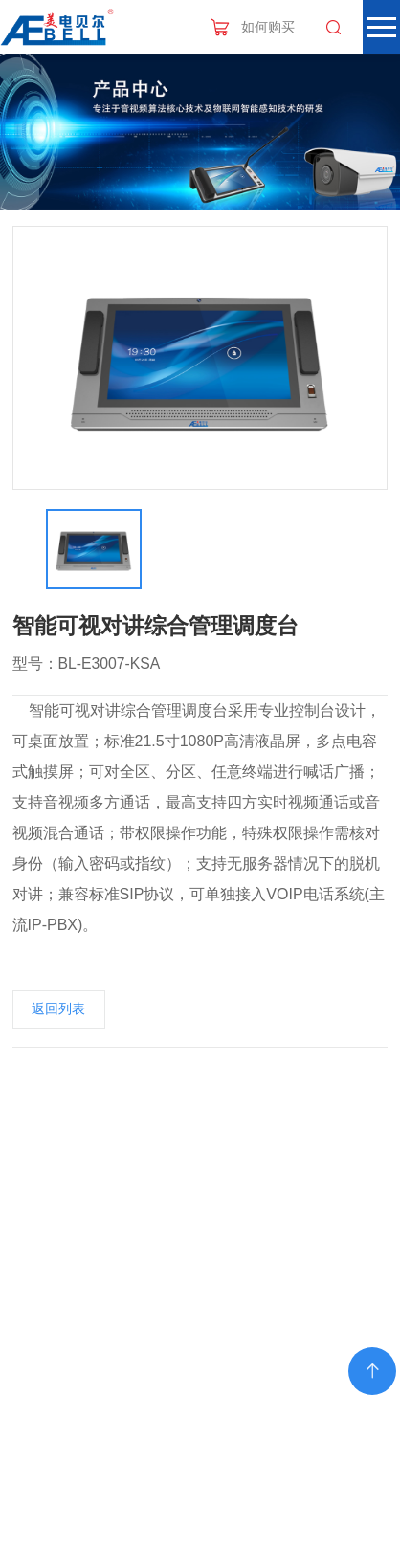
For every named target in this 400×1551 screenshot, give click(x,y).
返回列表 (58, 1008)
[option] (200, 358)
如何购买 (268, 26)
